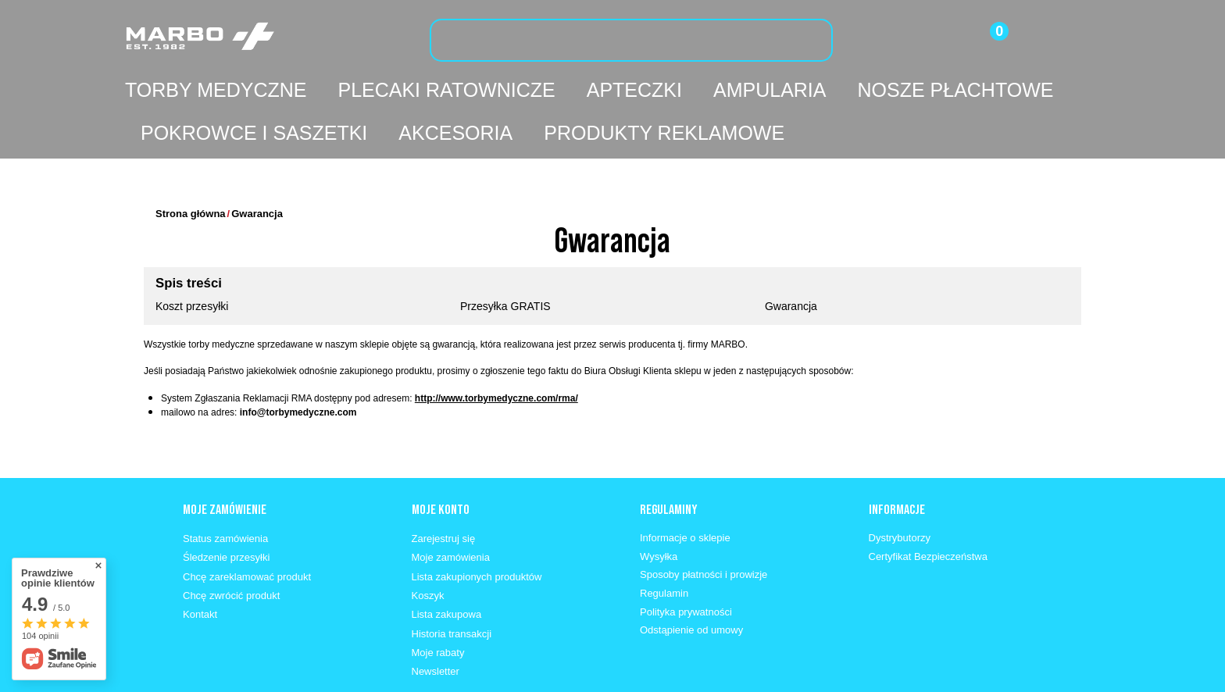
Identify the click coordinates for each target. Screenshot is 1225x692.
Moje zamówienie (224, 462)
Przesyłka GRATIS (505, 259)
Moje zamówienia (451, 510)
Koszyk (428, 549)
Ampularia (769, 90)
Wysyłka (658, 509)
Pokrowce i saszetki (254, 133)
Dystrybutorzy (899, 491)
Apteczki (634, 90)
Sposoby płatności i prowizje (703, 527)
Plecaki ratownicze (446, 90)
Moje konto (441, 462)
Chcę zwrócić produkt (231, 549)
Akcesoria (455, 133)
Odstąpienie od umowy (691, 583)
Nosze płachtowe (955, 90)
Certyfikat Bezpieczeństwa (928, 509)
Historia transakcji (452, 587)
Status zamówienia (225, 492)
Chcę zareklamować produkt (247, 530)
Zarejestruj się (444, 492)
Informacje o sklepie (685, 491)
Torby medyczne (215, 90)
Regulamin (664, 546)
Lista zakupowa (447, 567)
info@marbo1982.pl (391, 677)
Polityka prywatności (686, 565)
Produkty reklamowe (664, 133)
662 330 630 (283, 677)
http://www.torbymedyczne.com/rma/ (496, 351)
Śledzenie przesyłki (226, 510)
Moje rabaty (438, 606)
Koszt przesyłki (191, 259)
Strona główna (190, 167)
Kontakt (200, 567)
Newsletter (435, 624)
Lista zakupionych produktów (477, 530)
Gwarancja (791, 259)
